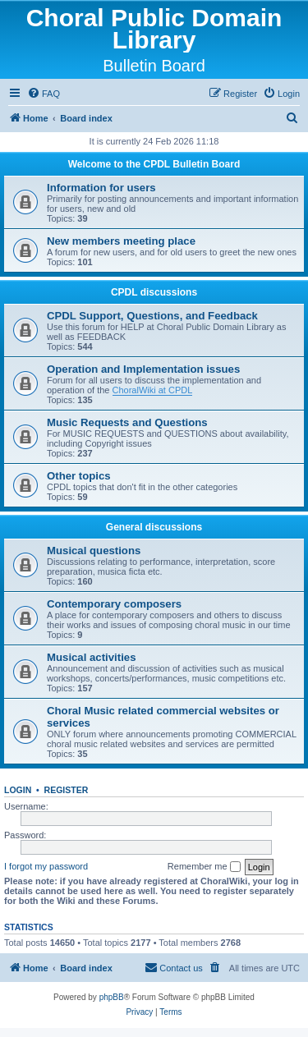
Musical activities (91, 657)
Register (66, 790)
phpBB (111, 997)
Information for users (101, 187)
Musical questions (93, 550)
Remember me (204, 867)
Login (17, 790)
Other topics (79, 476)
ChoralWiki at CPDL (153, 390)
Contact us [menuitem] (174, 967)
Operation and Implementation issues (143, 369)
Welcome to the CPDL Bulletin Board (154, 164)
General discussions (154, 527)
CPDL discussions (154, 292)
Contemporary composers (114, 604)
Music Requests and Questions (127, 422)
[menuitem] (43, 93)
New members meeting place (121, 241)
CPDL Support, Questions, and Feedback (152, 316)
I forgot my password (46, 866)
